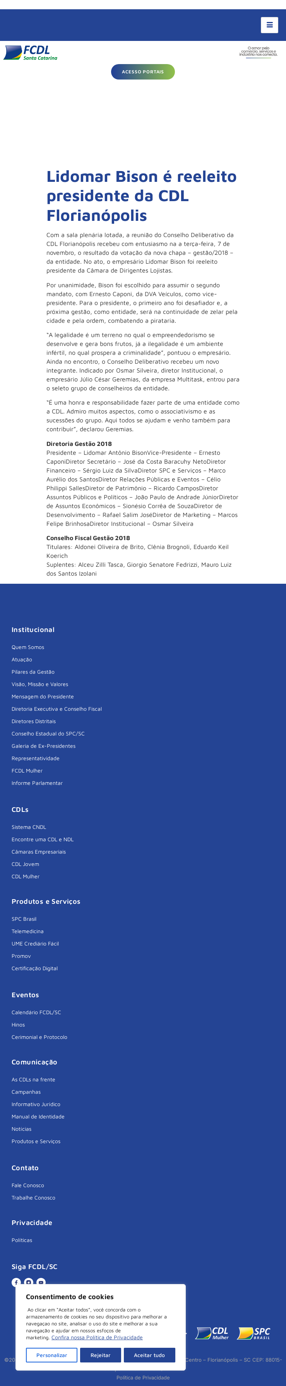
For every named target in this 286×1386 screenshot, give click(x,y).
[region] (100, 1328)
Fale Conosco (28, 1185)
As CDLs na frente (33, 1079)
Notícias (21, 1128)
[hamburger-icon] (269, 25)
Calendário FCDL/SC (36, 1012)
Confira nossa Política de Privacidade (97, 1338)
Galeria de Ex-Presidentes (43, 745)
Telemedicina (28, 931)
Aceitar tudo (149, 1355)
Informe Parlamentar (37, 782)
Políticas (22, 1240)
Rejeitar (101, 1355)
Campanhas (26, 1091)
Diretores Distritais (34, 721)
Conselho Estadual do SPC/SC (48, 733)
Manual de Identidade (38, 1116)
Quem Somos (28, 647)
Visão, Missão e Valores (40, 684)
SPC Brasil (24, 918)
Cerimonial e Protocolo (39, 1037)
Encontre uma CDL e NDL (43, 839)
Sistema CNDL (29, 826)
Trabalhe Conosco (33, 1197)
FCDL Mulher (27, 770)
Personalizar (52, 1355)
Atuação (22, 659)
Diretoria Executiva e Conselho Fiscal (57, 708)
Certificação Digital (35, 968)
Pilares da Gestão (33, 671)
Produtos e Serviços (36, 1141)
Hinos (18, 1024)
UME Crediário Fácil (35, 943)
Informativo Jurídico (36, 1104)
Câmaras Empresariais (39, 851)
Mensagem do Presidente (43, 696)
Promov (21, 955)
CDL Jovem (25, 864)
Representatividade (36, 758)
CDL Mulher (25, 876)
